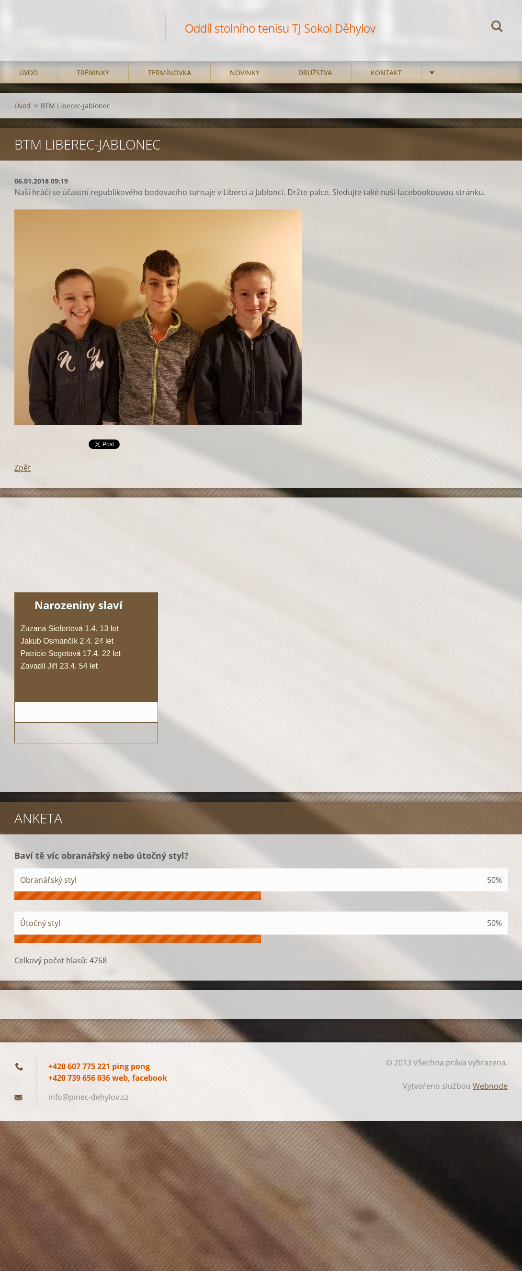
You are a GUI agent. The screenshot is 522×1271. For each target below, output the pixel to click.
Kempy (452, 72)
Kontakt (386, 72)
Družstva (315, 72)
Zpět (22, 467)
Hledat (497, 27)
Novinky (245, 72)
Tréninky (93, 72)
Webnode (490, 1086)
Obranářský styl (48, 880)
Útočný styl (40, 923)
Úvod (28, 72)
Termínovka (169, 72)
